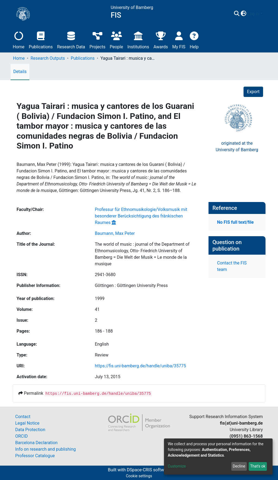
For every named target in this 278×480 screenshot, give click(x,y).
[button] (243, 14)
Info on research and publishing (45, 449)
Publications (41, 39)
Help (194, 39)
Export (253, 91)
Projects (98, 39)
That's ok (257, 466)
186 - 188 (104, 331)
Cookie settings (139, 476)
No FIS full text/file (235, 222)
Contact (22, 416)
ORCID (21, 436)
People (116, 39)
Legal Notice (27, 423)
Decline (239, 466)
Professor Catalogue (35, 455)
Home (18, 39)
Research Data (71, 39)
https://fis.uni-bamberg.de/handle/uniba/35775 (140, 365)
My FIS (178, 39)
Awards (160, 39)
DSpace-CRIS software (148, 469)
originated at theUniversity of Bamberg (237, 146)
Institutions (138, 39)
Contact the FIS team (232, 266)
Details (20, 71)
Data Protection (30, 429)
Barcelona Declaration (36, 442)
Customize (177, 466)
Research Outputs (47, 58)
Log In (253, 13)
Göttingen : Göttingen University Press (131, 285)
